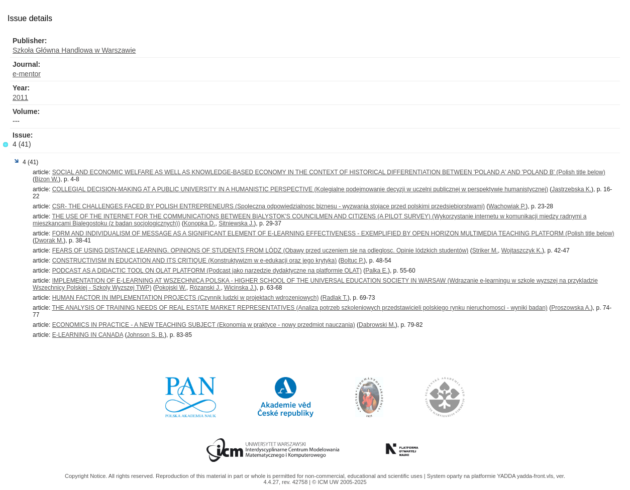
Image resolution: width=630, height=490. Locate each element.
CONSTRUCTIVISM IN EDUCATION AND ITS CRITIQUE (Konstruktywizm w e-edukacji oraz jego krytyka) (194, 260)
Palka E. (376, 270)
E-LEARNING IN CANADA (87, 334)
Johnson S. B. (145, 334)
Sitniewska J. (236, 223)
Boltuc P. (352, 260)
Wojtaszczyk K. (521, 250)
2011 (20, 97)
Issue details (30, 18)
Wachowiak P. (507, 206)
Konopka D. (200, 223)
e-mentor (27, 74)
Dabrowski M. (377, 324)
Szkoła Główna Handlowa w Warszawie (74, 50)
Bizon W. (46, 179)
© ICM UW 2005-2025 (339, 482)
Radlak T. (335, 297)
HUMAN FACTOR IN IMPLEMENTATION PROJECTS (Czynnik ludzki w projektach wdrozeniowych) (185, 297)
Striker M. (485, 250)
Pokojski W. (170, 287)
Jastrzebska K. (571, 189)
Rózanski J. (205, 287)
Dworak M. (49, 240)
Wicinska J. (239, 287)
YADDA (507, 476)
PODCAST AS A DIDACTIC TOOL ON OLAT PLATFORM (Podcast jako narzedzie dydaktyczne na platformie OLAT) (207, 270)
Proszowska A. (571, 307)
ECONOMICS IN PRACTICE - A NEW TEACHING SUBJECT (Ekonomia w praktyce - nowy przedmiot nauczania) (203, 324)
